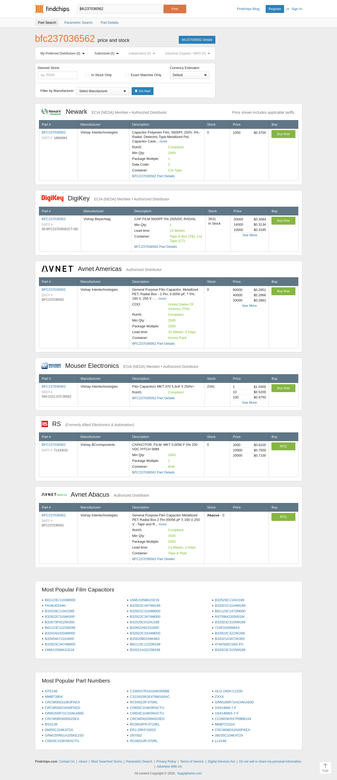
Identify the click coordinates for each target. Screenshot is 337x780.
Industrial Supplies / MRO (188, 53)
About (83, 761)
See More (249, 235)
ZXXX (219, 697)
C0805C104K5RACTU (147, 708)
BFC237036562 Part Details (153, 176)
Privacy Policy (166, 761)
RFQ (283, 446)
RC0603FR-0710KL (145, 724)
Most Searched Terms (106, 761)
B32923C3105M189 (230, 622)
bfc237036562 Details (197, 40)
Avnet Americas (102, 268)
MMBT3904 (53, 697)
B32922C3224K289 (230, 633)
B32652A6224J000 (144, 628)
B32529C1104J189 (229, 600)
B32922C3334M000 (145, 633)
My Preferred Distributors (64, 53)
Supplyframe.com (189, 773)
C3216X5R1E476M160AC (150, 697)
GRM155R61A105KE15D (64, 735)
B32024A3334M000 (60, 633)
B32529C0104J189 (144, 622)
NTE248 (51, 691)
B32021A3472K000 (230, 639)
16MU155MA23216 (59, 650)
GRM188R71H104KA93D (234, 702)
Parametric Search (139, 761)
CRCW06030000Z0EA (62, 719)
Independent (143, 53)
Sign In (296, 9)
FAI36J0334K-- (56, 606)
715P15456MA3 (227, 628)
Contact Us (67, 761)
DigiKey (105, 198)
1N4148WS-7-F (227, 713)
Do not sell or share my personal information (270, 761)
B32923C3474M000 (60, 644)
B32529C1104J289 (59, 611)
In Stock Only (98, 75)
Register (275, 9)
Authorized (108, 53)
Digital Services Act (221, 761)
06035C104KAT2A (229, 735)
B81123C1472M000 (230, 611)
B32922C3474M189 (145, 606)
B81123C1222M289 (60, 628)
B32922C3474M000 (145, 617)
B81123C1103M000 (60, 600)
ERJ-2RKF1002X (143, 730)
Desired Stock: (58, 72)
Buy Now (283, 134)
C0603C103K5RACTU (62, 741)
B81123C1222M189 (145, 644)
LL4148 (220, 741)
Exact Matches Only (143, 75)
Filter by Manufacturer (57, 91)
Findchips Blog (248, 9)
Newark (104, 111)
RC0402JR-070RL (144, 702)
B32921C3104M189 (230, 606)
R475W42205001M (229, 617)
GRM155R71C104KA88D (64, 713)
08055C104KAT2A (59, 730)
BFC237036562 (54, 132)
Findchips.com (52, 8)
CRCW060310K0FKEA (62, 702)
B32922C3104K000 (60, 617)
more (163, 141)
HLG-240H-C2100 (228, 691)
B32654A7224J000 (59, 639)
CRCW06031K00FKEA (232, 730)
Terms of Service (192, 761)
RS (88, 423)
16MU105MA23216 (144, 600)
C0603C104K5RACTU (147, 713)
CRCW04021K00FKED (62, 708)
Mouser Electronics (120, 365)
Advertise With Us (169, 766)
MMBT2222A (225, 724)
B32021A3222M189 (145, 650)
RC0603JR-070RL (144, 741)
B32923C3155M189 (230, 650)
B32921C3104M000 (145, 611)
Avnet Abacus (95, 494)
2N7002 (136, 735)
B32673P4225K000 (60, 622)
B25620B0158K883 (145, 639)
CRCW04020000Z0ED (147, 719)
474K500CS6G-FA (229, 644)
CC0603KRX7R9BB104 (233, 719)
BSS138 (51, 724)
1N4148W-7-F (225, 708)
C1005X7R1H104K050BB (149, 691)
